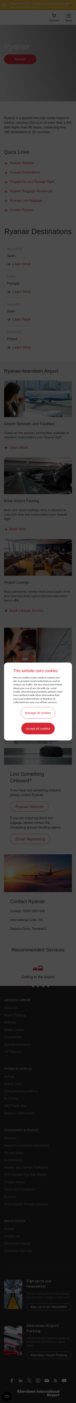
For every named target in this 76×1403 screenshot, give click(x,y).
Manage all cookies (38, 713)
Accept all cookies (38, 728)
